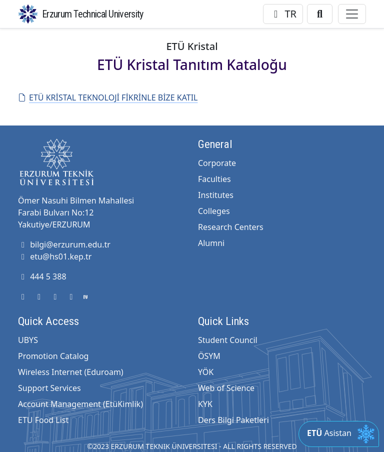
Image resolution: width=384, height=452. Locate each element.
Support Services (49, 388)
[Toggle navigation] (352, 14)
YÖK (206, 372)
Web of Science (226, 388)
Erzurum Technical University (92, 14)
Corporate (217, 163)
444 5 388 (42, 276)
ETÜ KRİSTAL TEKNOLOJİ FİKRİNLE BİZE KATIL (108, 97)
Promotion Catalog (53, 356)
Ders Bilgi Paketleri (233, 420)
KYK (205, 404)
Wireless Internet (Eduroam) (71, 372)
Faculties (214, 179)
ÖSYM (209, 356)
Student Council (228, 340)
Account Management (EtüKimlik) (80, 404)
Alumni (211, 243)
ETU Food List (43, 420)
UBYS (28, 340)
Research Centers (231, 227)
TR (283, 13)
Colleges (214, 211)
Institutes (216, 195)
